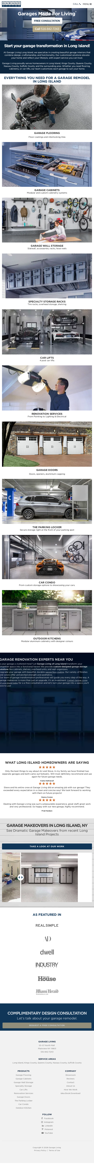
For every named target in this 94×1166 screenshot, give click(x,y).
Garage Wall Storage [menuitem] (23, 1082)
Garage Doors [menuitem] (23, 1097)
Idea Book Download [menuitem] (70, 1093)
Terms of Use (54, 1150)
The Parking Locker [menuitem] (23, 1101)
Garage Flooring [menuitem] (23, 1075)
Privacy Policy (40, 1150)
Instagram (48, 1122)
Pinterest (49, 1129)
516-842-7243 (47, 29)
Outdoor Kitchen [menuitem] (23, 1108)
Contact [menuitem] (70, 1082)
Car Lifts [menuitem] (23, 1090)
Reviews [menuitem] (70, 1079)
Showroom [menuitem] (70, 1075)
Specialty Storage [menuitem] (23, 1086)
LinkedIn (49, 1126)
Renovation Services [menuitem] (23, 1093)
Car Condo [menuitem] (23, 1104)
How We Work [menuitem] (70, 1090)
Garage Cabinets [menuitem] (23, 1079)
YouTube (49, 1133)
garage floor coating (46, 672)
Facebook (48, 1118)
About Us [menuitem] (70, 1086)
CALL (77, 4)
